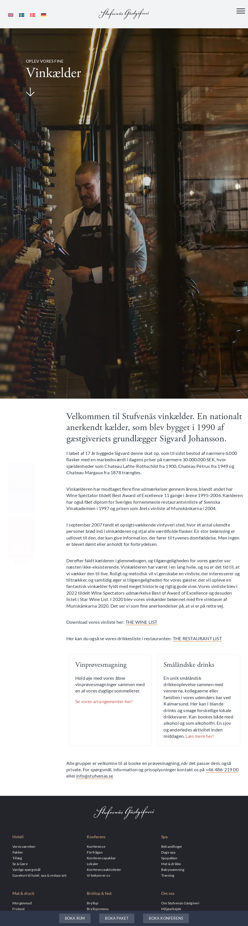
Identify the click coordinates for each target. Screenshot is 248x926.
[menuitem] (10, 15)
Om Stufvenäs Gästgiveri (180, 903)
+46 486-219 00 (222, 769)
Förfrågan (95, 852)
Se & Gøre (20, 864)
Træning (167, 875)
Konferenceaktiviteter (104, 869)
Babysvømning (172, 869)
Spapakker (169, 858)
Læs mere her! (199, 736)
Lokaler (92, 864)
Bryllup (92, 903)
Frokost (18, 909)
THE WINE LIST (141, 622)
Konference (96, 846)
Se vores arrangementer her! (104, 701)
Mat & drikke (171, 864)
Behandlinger (171, 846)
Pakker (17, 852)
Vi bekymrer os (98, 875)
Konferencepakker (101, 858)
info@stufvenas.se (94, 775)
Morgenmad (22, 903)
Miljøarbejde (171, 909)
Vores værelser (24, 846)
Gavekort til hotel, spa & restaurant (39, 875)
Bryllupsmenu (98, 909)
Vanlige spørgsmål (26, 869)
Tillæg (17, 858)
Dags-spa (168, 852)
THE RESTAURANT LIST (197, 638)
